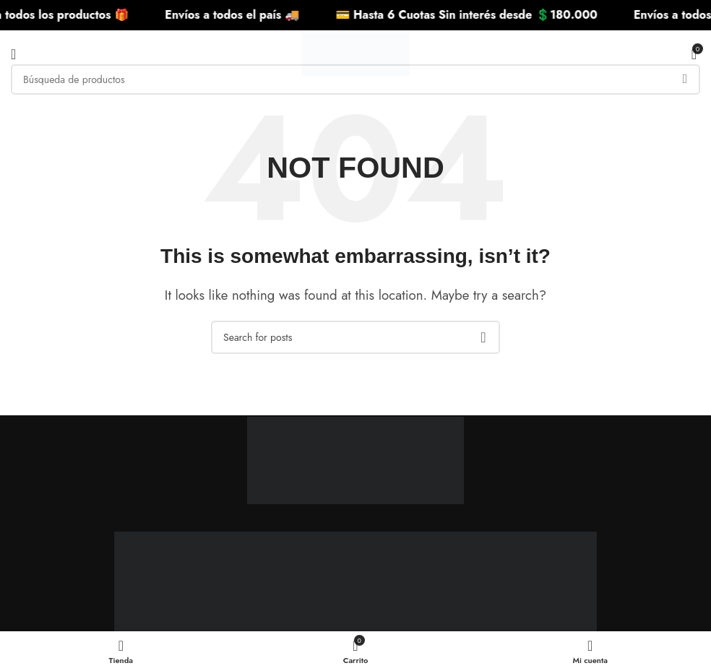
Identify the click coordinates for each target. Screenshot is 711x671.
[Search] (355, 79)
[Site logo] (355, 52)
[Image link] (355, 449)
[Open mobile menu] (13, 54)
